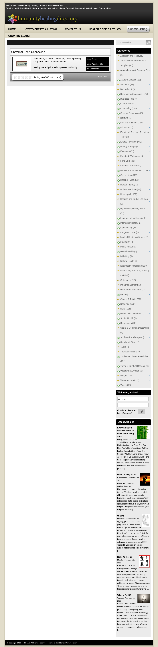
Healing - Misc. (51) (129, 180)
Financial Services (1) (130, 165)
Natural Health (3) (128, 261)
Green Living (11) (128, 175)
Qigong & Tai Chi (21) (130, 299)
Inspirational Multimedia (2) (133, 218)
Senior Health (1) (128, 318)
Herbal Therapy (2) (129, 184)
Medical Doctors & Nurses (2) (134, 237)
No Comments (93, 69)
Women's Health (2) (129, 380)
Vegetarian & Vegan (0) (131, 371)
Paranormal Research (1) (132, 289)
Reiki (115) (125, 308)
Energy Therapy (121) (130, 146)
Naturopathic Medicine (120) (133, 266)
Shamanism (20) (128, 323)
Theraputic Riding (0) (130, 351)
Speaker (63, 67)
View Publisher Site (95, 64)
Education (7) (126, 127)
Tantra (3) (125, 347)
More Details (92, 59)
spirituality (72, 67)
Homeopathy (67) (128, 194)
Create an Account (126, 410)
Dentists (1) (125, 118)
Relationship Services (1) (132, 313)
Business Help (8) (128, 99)
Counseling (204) (128, 108)
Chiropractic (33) (128, 103)
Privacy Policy (71, 643)
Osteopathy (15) (128, 280)
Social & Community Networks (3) (134, 330)
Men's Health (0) (128, 246)
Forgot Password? (124, 413)
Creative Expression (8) (131, 113)
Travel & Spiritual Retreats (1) (134, 366)
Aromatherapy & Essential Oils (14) (135, 72)
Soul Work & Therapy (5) (132, 337)
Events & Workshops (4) (132, 156)
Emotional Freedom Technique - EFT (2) (135, 134)
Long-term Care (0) (129, 232)
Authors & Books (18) (130, 79)
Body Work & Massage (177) (134, 94)
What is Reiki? (124, 595)
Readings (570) (127, 304)
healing (37, 67)
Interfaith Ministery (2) (130, 223)
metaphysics (47, 67)
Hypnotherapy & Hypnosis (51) (132, 211)
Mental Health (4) (128, 251)
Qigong (120, 516)
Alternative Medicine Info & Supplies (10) (133, 63)
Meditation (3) (127, 242)
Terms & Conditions (56, 643)
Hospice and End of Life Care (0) (134, 201)
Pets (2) (124, 294)
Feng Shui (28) (127, 161)
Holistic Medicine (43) (130, 189)
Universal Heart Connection (28, 52)
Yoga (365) (125, 385)
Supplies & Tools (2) (129, 342)
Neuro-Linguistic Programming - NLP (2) (134, 273)
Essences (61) (127, 151)
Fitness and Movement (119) (134, 170)
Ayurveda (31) (127, 84)
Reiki (56, 67)
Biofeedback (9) (127, 89)
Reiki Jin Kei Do (124, 557)
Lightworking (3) (128, 227)
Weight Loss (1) (127, 375)
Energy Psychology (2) (131, 142)
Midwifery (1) (126, 256)
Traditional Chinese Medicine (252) (134, 358)
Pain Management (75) (131, 285)
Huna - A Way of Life (126, 475)
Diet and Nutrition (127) (131, 122)
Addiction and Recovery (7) (133, 56)
